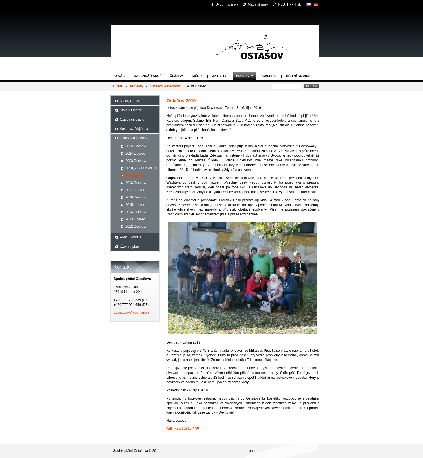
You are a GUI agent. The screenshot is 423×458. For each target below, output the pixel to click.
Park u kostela (130, 237)
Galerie (269, 76)
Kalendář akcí (147, 76)
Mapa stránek (258, 4)
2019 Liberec (135, 175)
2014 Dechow (135, 212)
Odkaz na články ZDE (182, 429)
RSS (281, 4)
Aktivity (219, 76)
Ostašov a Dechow (165, 86)
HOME (118, 86)
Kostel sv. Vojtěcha (134, 129)
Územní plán (129, 247)
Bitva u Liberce (131, 110)
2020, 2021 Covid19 (140, 168)
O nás (119, 76)
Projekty (244, 76)
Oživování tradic (132, 119)
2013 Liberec (135, 219)
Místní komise (298, 76)
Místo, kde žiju (130, 101)
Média (197, 76)
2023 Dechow (135, 161)
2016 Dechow (135, 197)
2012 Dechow (135, 227)
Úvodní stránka (226, 4)
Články (176, 76)
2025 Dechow (135, 146)
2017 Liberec (135, 190)
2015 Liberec (135, 205)
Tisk (297, 4)
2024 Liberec (135, 153)
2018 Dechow (135, 183)
